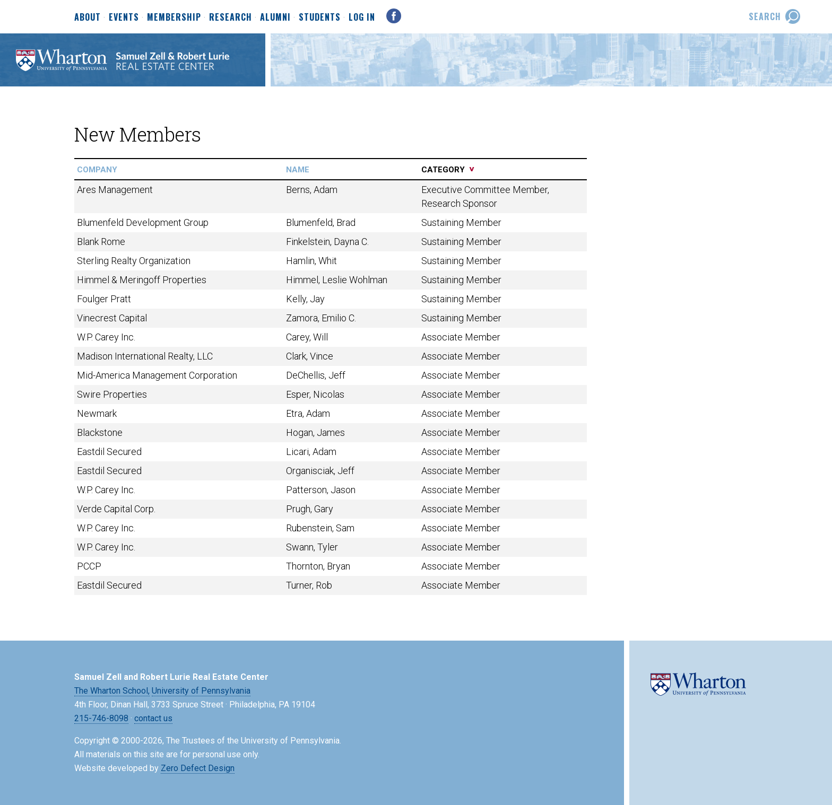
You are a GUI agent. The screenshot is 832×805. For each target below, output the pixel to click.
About (87, 17)
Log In (362, 17)
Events (124, 17)
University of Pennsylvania (201, 691)
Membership (174, 17)
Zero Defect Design (198, 768)
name (297, 169)
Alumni (275, 17)
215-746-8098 (101, 718)
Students (320, 17)
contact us (153, 718)
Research (230, 17)
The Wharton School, (112, 691)
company (97, 169)
